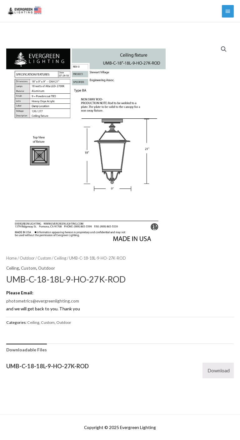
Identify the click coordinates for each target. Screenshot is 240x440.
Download (219, 370)
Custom (44, 258)
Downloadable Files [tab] (26, 349)
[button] (223, 49)
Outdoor (27, 258)
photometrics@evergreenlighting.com (42, 300)
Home (11, 258)
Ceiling (60, 258)
